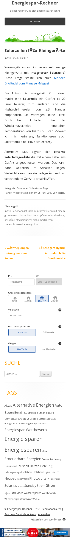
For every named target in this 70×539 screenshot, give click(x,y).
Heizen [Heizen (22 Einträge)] (34, 466)
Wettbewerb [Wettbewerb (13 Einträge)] (49, 493)
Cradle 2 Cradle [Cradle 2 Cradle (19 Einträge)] (28, 418)
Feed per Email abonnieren (20, 514)
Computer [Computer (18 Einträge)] (10, 418)
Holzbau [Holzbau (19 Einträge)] (26, 472)
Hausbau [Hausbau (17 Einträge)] (10, 466)
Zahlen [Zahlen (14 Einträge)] (37, 499)
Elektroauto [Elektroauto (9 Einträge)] (51, 419)
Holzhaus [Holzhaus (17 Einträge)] (38, 472)
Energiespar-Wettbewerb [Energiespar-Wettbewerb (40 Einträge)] (25, 429)
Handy (8, 192)
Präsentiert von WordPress (48, 519)
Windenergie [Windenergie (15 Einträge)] (11, 499)
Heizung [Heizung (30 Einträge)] (46, 466)
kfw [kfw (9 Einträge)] (53, 472)
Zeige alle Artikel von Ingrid (21, 224)
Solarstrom (35, 188)
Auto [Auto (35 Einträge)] (59, 405)
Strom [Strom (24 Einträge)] (41, 485)
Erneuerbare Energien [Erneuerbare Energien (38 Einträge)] (22, 458)
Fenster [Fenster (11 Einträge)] (45, 459)
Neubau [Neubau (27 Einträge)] (10, 478)
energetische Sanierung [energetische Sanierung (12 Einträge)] (16, 423)
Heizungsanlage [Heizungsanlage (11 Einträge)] (12, 472)
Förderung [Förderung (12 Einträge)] (55, 459)
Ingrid (7, 58)
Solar (30, 192)
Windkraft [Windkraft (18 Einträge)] (26, 499)
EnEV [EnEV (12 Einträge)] (44, 450)
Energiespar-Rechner (35, 3)
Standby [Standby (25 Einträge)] (30, 485)
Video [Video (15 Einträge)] (20, 493)
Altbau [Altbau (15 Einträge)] (8, 405)
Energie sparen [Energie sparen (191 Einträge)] (23, 439)
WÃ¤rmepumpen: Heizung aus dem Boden (16, 253)
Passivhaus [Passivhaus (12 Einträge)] (23, 478)
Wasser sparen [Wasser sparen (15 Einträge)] (32, 493)
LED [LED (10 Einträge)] (57, 472)
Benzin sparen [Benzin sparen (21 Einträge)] (24, 413)
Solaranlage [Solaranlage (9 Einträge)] (18, 486)
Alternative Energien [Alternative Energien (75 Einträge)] (33, 405)
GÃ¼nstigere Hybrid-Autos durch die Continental (52, 253)
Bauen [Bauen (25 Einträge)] (9, 412)
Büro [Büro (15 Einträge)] (51, 412)
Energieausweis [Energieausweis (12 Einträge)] (38, 423)
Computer (22, 188)
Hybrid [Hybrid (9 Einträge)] (48, 472)
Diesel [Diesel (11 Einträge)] (42, 418)
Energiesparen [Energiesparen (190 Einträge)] (22, 449)
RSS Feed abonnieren (47, 509)
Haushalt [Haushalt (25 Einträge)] (22, 466)
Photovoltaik (20, 192)
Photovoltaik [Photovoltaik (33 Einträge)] (39, 478)
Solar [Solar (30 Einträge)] (8, 485)
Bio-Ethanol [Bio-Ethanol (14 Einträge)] (41, 412)
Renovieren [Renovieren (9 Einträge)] (55, 479)
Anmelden (44, 514)
